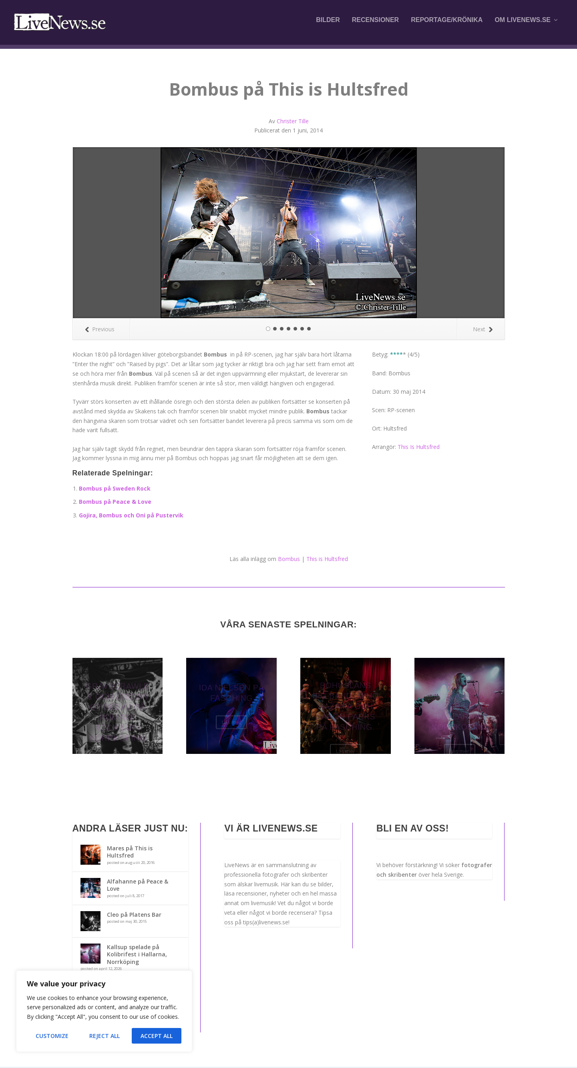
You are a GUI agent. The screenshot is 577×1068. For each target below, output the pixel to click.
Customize (52, 1036)
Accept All (157, 1036)
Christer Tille (293, 122)
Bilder (328, 25)
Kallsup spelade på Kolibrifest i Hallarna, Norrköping (137, 955)
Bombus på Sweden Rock (115, 489)
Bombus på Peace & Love (115, 502)
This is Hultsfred (327, 559)
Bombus (289, 559)
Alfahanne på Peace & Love (137, 885)
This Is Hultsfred (419, 447)
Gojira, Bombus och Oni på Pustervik (131, 516)
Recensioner (375, 25)
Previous (100, 330)
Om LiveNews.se (523, 25)
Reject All (104, 1036)
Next (483, 330)
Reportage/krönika (447, 25)
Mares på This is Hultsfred (130, 852)
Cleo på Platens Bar (134, 915)
